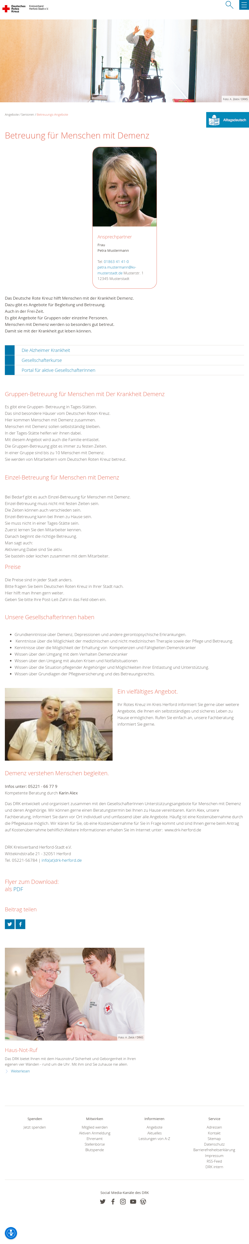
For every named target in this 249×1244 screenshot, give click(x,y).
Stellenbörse (95, 1144)
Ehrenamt (95, 1138)
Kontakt (214, 1133)
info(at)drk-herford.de (62, 860)
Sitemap (214, 1138)
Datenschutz (214, 1144)
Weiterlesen (20, 1071)
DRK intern (214, 1167)
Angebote (154, 1127)
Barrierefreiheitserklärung (214, 1150)
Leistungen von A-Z (154, 1138)
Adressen (214, 1127)
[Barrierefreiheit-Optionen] (11, 1233)
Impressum (214, 1155)
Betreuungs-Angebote (52, 114)
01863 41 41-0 (116, 261)
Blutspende (94, 1150)
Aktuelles (154, 1133)
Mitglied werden (95, 1127)
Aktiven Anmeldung (94, 1133)
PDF (18, 889)
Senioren (27, 114)
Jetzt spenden (35, 1127)
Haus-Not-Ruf (21, 1050)
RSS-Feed (214, 1161)
